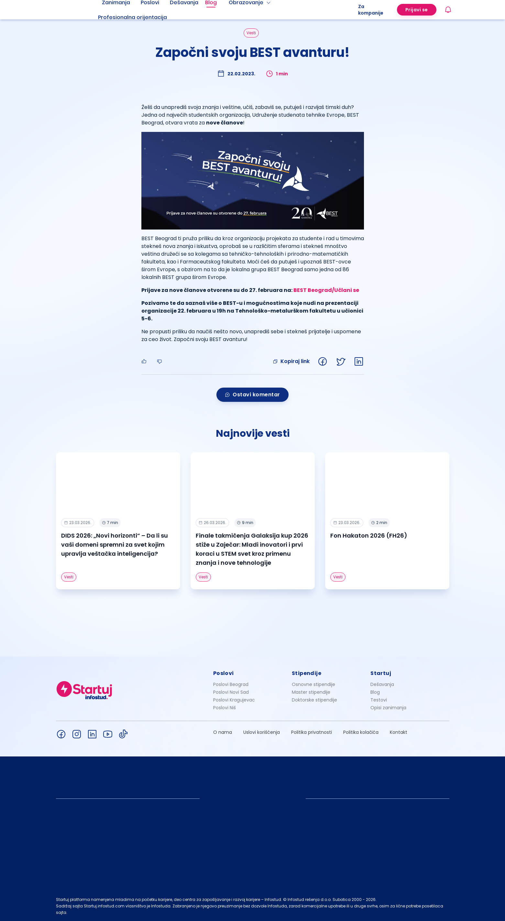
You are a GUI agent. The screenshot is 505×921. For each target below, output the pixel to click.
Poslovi (223, 673)
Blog (375, 692)
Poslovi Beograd (230, 684)
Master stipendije (311, 692)
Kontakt (398, 732)
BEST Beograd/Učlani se (326, 290)
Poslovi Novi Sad (231, 692)
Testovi (378, 700)
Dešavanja (382, 684)
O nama (222, 732)
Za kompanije (370, 9)
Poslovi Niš (224, 707)
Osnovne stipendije (313, 684)
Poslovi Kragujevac (234, 700)
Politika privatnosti (311, 732)
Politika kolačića (361, 732)
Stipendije (306, 673)
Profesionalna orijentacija (132, 17)
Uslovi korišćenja (261, 732)
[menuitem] (140, 17)
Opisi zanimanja (388, 707)
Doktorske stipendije (314, 700)
